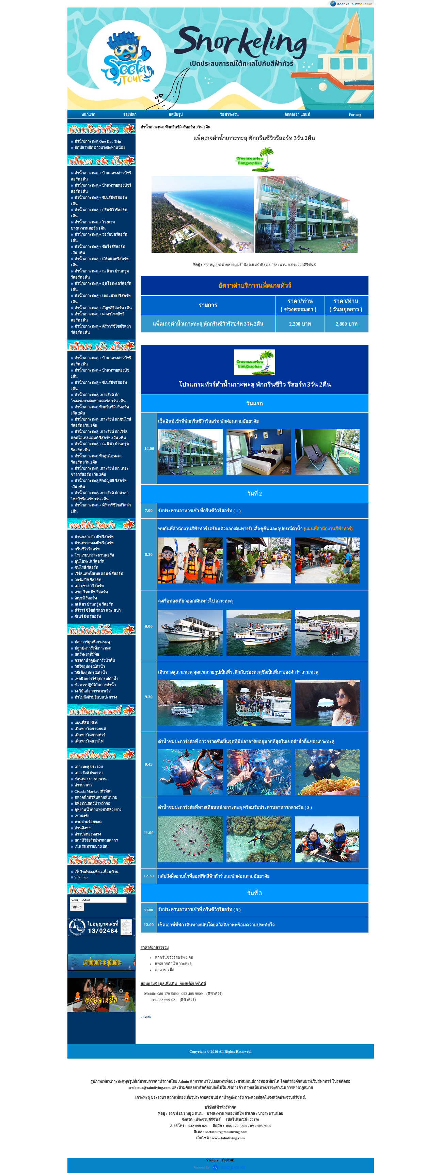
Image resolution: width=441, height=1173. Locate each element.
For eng (355, 114)
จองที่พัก (130, 114)
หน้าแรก (88, 114)
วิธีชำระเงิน (229, 114)
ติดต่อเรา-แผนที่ (297, 114)
